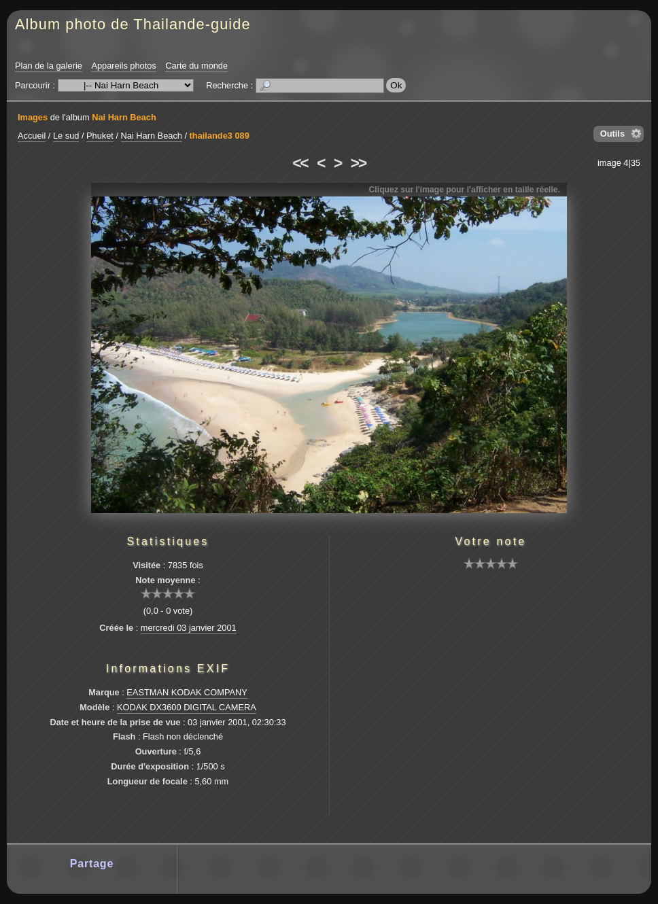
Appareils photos (123, 65)
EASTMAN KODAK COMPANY (186, 692)
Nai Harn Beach (124, 117)
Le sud (66, 136)
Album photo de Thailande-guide (133, 24)
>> (358, 163)
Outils (612, 133)
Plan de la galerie (48, 65)
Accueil (32, 136)
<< (299, 163)
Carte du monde (196, 65)
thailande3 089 (219, 136)
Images (33, 117)
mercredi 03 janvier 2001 (189, 628)
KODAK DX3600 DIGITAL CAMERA (186, 707)
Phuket (100, 136)
